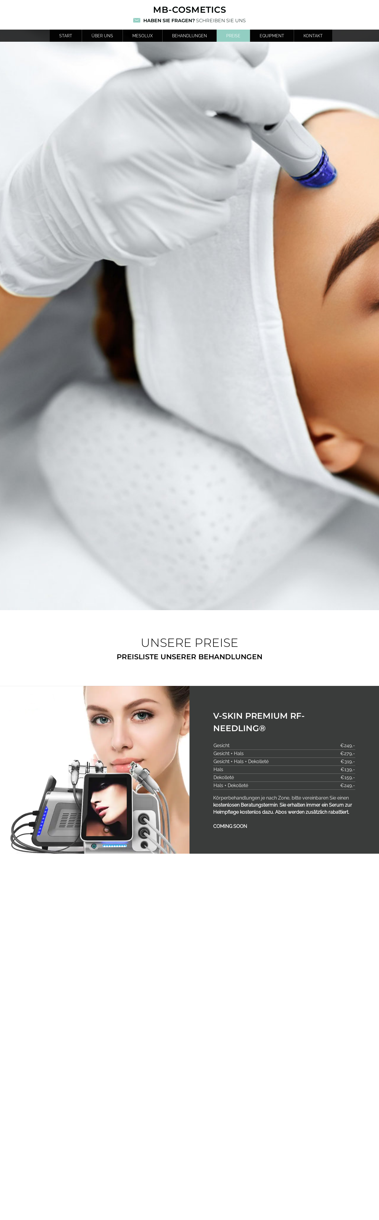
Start (65, 35)
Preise (233, 35)
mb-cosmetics (189, 9)
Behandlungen (189, 35)
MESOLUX (142, 35)
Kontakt (313, 35)
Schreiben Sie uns (194, 20)
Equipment (272, 35)
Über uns (102, 35)
